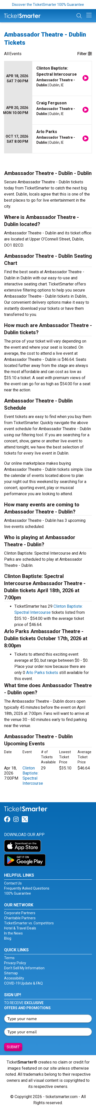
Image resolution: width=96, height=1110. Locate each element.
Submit (13, 1047)
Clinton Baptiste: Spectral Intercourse (33, 776)
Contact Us (13, 883)
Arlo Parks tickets (42, 672)
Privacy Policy (15, 963)
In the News (13, 933)
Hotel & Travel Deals (20, 928)
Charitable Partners (20, 918)
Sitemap (11, 973)
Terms (9, 958)
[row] (48, 78)
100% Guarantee (17, 893)
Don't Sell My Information (24, 968)
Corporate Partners (19, 913)
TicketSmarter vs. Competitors (29, 923)
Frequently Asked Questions (26, 888)
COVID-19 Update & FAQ (23, 983)
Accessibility (14, 978)
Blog (7, 938)
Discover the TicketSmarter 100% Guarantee (48, 5)
